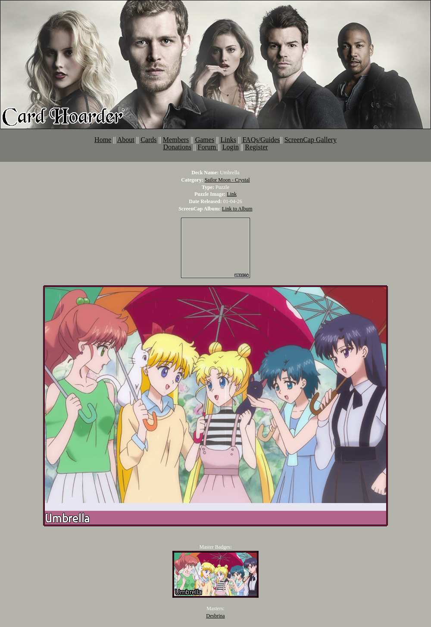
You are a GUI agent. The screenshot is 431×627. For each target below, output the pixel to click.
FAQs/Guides (261, 139)
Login (230, 147)
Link (232, 194)
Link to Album (237, 209)
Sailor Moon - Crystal (227, 180)
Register (256, 147)
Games (204, 139)
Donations (177, 147)
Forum (208, 147)
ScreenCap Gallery (310, 139)
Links (228, 139)
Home (102, 139)
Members (176, 139)
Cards (148, 139)
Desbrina (215, 616)
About (125, 139)
